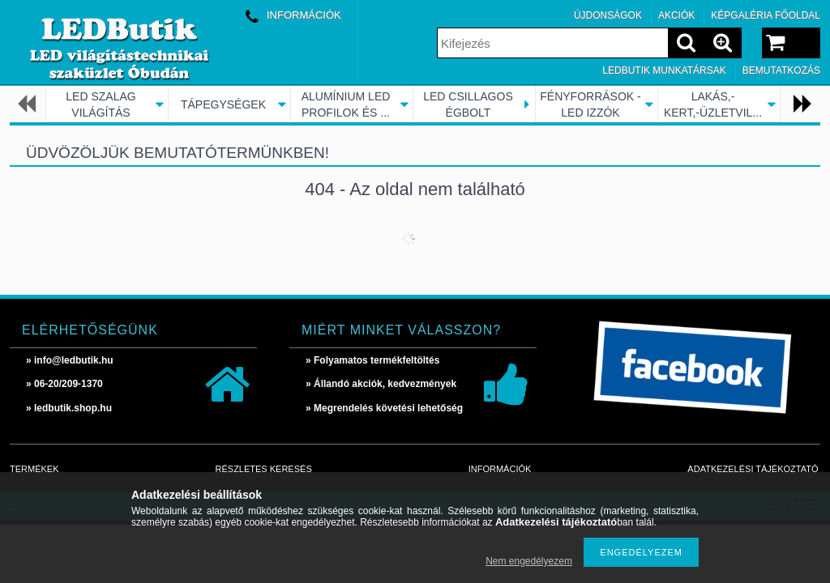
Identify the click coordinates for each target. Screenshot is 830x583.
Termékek (34, 469)
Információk (500, 469)
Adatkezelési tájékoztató (752, 469)
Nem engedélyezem (529, 561)
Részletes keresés (264, 469)
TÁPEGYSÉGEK (223, 104)
